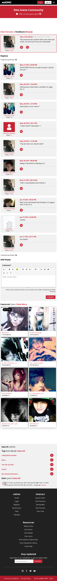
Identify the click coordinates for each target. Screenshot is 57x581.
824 (11, 174)
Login (17, 501)
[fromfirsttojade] (42, 319)
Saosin (4, 469)
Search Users (40, 497)
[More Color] (20, 269)
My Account (16, 507)
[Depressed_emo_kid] (14, 410)
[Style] (4, 269)
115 (11, 231)
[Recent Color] (17, 269)
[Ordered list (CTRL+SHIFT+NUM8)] (26, 269)
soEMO (6, 2)
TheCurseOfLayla (9, 208)
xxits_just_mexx (9, 76)
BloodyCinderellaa (9, 133)
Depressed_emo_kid (10, 423)
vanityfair (9, 229)
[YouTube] (34, 571)
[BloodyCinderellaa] (9, 131)
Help (16, 511)
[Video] (48, 269)
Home (16, 497)
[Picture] (44, 269)
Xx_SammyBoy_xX (37, 393)
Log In (40, 2)
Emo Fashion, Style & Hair (28, 539)
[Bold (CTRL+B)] (9, 269)
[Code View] (7, 273)
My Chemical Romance (10, 473)
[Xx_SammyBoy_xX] (42, 379)
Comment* (6, 265)
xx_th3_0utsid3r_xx (9, 363)
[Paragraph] (30, 269)
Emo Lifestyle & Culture (28, 542)
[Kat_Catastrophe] (42, 349)
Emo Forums (6, 31)
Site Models (40, 504)
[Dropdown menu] (54, 2)
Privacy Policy (26, 578)
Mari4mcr (5, 332)
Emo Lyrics (29, 536)
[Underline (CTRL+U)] (13, 269)
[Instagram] (40, 14)
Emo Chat (40, 511)
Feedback (20, 31)
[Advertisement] (28, 24)
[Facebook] (26, 571)
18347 (12, 50)
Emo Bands (28, 532)
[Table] (36, 269)
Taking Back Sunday (9, 455)
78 (11, 78)
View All (21, 450)
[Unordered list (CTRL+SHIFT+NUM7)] (23, 269)
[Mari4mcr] (14, 319)
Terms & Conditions (11, 578)
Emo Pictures (40, 501)
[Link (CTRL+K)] (41, 269)
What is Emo (28, 526)
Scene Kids (28, 546)
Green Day (43, 484)
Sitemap (17, 514)
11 (11, 135)
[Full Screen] (4, 273)
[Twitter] (30, 571)
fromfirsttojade (36, 332)
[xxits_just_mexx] (9, 75)
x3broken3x (34, 423)
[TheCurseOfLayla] (9, 207)
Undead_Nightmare (9, 172)
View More (21, 304)
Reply (29, 31)
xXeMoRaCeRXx (9, 48)
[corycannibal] (14, 379)
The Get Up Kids (8, 464)
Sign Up (48, 2)
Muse (4, 460)
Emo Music (28, 529)
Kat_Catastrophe (36, 363)
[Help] (11, 273)
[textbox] (28, 281)
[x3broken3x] (42, 410)
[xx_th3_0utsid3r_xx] (14, 349)
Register (17, 504)
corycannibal (6, 393)
